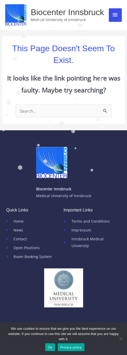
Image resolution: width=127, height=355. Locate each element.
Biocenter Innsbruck (67, 12)
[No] (120, 338)
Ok (50, 347)
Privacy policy (71, 347)
